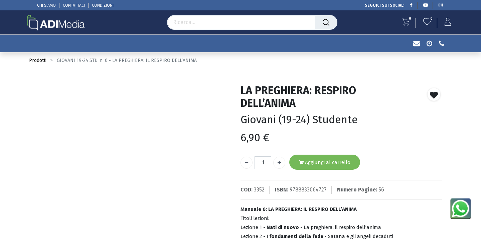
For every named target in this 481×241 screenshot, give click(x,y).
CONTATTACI (74, 5)
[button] (434, 94)
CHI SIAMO (46, 5)
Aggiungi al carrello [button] (324, 162)
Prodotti (37, 60)
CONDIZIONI (103, 5)
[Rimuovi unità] (246, 163)
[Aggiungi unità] (279, 163)
